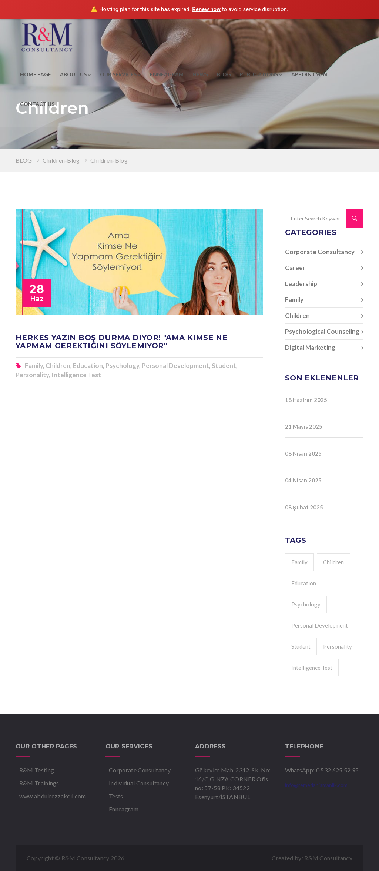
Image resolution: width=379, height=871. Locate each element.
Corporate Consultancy (324, 252)
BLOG (224, 74)
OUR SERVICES (120, 74)
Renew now (206, 9)
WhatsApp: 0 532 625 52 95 (322, 770)
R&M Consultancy (328, 857)
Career (324, 268)
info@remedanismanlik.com (316, 785)
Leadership (324, 284)
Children (324, 315)
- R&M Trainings (37, 783)
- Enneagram (122, 808)
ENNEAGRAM (167, 74)
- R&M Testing (35, 770)
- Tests (114, 795)
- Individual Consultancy (137, 783)
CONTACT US (37, 104)
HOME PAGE (35, 74)
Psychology (306, 604)
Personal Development (319, 625)
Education (303, 583)
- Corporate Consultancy (138, 770)
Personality (337, 646)
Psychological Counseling (324, 331)
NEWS (200, 74)
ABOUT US (75, 74)
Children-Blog (61, 160)
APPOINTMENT (311, 74)
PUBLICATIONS (261, 74)
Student (301, 646)
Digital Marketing (324, 347)
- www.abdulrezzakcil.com (51, 795)
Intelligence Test (311, 667)
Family (324, 299)
